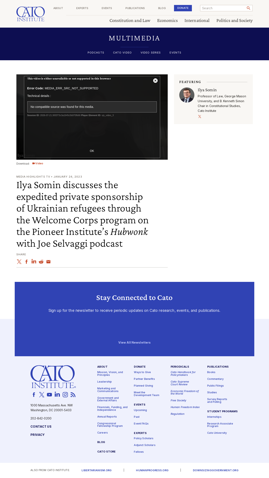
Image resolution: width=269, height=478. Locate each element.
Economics (167, 20)
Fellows (139, 452)
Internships (214, 417)
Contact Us (40, 426)
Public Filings (215, 386)
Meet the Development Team (146, 394)
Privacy (37, 434)
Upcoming (140, 410)
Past (137, 417)
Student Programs (222, 411)
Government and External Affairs (108, 399)
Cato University (217, 433)
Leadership (104, 381)
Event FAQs (141, 423)
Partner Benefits (144, 379)
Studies (212, 392)
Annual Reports (107, 416)
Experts (97, 8)
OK (92, 151)
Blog (168, 8)
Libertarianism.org (97, 470)
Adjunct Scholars (144, 445)
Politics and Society (234, 20)
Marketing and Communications (108, 390)
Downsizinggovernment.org (215, 470)
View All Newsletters (134, 342)
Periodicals (180, 367)
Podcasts (96, 52)
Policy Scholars (143, 438)
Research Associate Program (220, 425)
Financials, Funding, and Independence (112, 408)
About (76, 8)
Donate (185, 7)
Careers (102, 433)
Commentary (215, 379)
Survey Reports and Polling (217, 401)
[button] (134, 38)
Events (118, 8)
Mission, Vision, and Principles (110, 374)
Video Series (151, 52)
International (197, 20)
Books (211, 372)
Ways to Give (142, 372)
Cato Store (106, 452)
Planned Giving (143, 386)
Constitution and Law (129, 20)
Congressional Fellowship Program (110, 425)
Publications (144, 8)
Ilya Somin (207, 89)
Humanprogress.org (152, 470)
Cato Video (122, 52)
